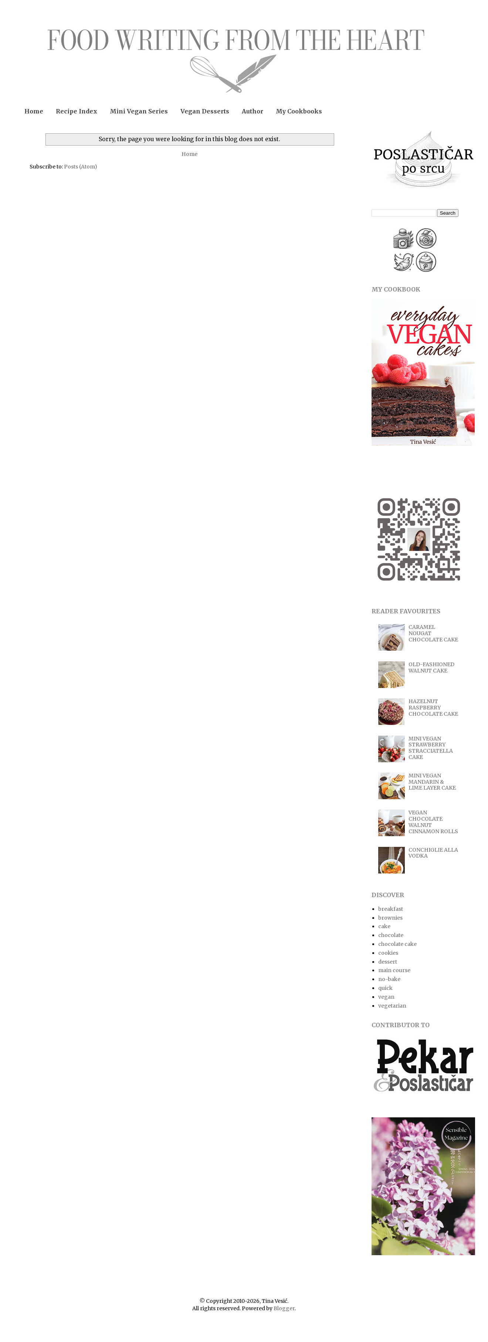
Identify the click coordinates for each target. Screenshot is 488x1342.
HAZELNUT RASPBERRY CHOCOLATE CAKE (433, 707)
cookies (388, 953)
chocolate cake (397, 944)
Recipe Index (76, 111)
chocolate (390, 935)
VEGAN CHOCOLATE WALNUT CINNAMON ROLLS (433, 821)
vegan (386, 997)
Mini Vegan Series (139, 111)
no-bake (389, 979)
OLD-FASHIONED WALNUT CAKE (431, 667)
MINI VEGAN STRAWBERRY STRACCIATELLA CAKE (431, 747)
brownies (390, 917)
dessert (387, 961)
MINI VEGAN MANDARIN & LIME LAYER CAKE (432, 781)
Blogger (284, 1308)
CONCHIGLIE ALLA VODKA (433, 853)
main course (394, 970)
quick (385, 988)
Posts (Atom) (80, 166)
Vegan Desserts (204, 111)
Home (33, 111)
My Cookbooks (299, 111)
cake (384, 926)
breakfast (390, 909)
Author (252, 111)
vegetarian (392, 1005)
